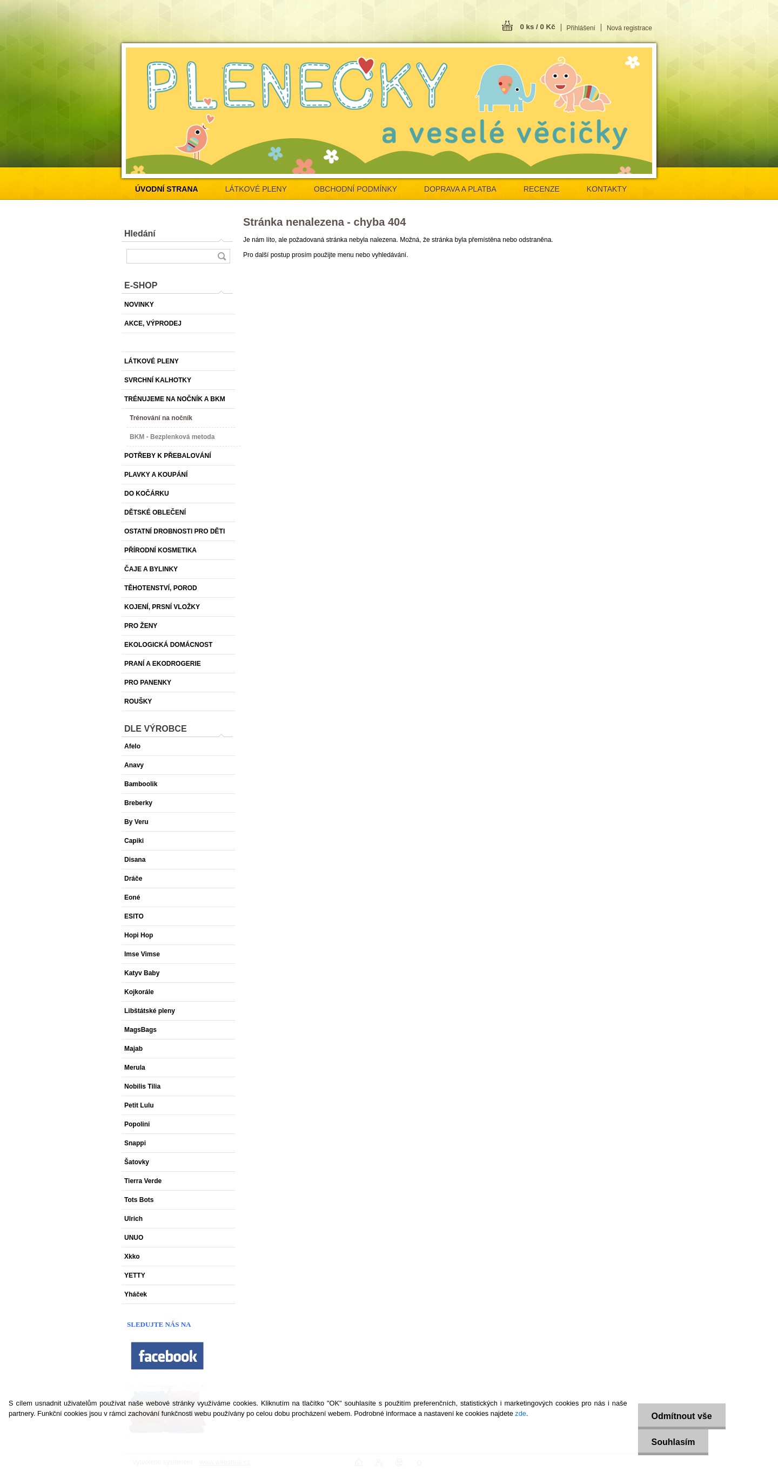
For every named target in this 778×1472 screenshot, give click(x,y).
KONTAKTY (607, 189)
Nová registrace (629, 28)
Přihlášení (581, 28)
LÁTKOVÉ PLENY (256, 189)
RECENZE (542, 189)
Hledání (140, 233)
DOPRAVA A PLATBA (460, 189)
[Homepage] (167, 189)
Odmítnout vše (682, 1416)
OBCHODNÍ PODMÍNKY (355, 189)
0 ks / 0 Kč (537, 27)
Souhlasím (673, 1442)
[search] (221, 256)
